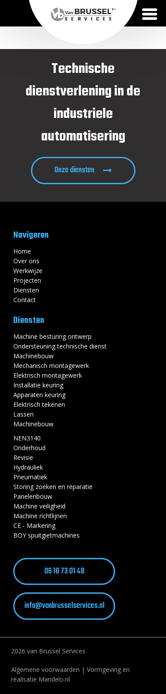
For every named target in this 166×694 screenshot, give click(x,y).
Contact (24, 300)
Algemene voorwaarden (45, 669)
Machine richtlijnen (40, 516)
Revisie (23, 457)
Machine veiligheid (39, 506)
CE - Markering (34, 525)
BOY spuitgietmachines (46, 535)
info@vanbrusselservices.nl (64, 605)
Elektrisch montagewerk (47, 375)
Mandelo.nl (54, 679)
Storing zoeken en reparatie (53, 486)
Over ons (26, 261)
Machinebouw (33, 356)
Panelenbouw (32, 496)
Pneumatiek (30, 477)
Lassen (23, 414)
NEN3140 (27, 438)
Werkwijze (27, 270)
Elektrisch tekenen (39, 404)
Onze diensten (74, 170)
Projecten (27, 280)
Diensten (26, 290)
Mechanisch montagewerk (51, 365)
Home (22, 251)
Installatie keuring (38, 385)
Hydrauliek (28, 467)
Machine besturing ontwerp (52, 336)
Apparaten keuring (39, 395)
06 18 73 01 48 (64, 571)
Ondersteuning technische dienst (60, 346)
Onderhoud (29, 448)
